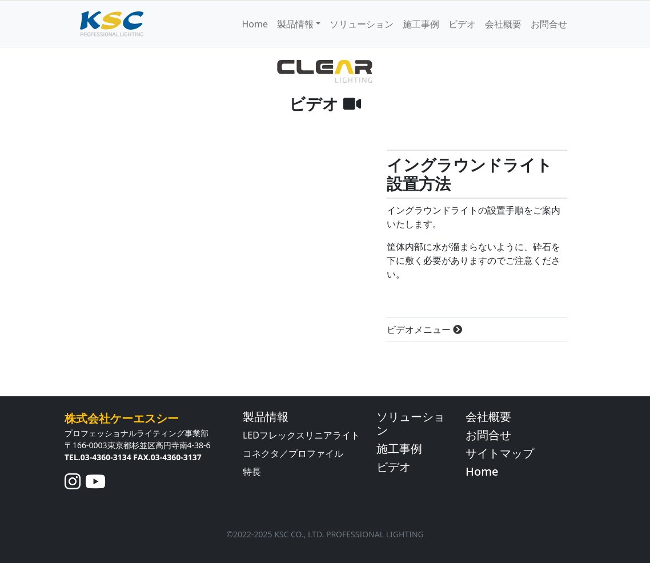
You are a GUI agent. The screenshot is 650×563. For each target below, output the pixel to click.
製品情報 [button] (295, 24)
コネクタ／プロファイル (293, 453)
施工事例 (421, 24)
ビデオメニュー (424, 329)
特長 (252, 471)
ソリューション (362, 24)
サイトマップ (500, 453)
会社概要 (503, 24)
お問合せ (549, 24)
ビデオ (462, 24)
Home (255, 24)
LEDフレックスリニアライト (301, 435)
